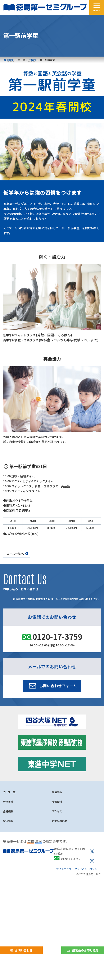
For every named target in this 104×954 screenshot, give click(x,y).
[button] (52, 686)
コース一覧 (9, 792)
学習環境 (57, 801)
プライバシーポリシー (87, 869)
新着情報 (57, 792)
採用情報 (8, 821)
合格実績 (8, 801)
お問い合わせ (59, 821)
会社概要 (8, 811)
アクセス (57, 811)
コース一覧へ (15, 553)
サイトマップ (63, 869)
